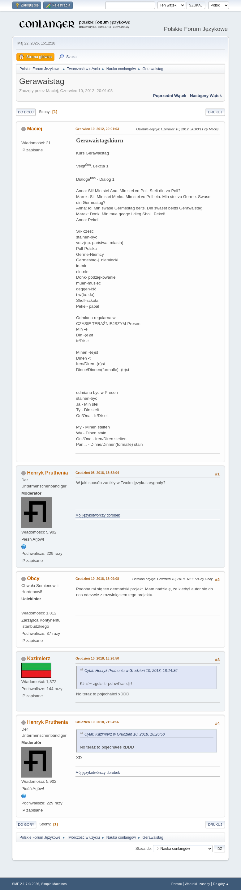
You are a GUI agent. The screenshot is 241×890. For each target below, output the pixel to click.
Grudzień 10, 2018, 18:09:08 (97, 578)
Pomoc (176, 884)
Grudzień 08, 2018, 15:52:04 (97, 473)
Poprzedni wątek (169, 95)
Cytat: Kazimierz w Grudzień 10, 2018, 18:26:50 (124, 734)
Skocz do (143, 848)
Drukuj (215, 112)
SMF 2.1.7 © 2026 (25, 884)
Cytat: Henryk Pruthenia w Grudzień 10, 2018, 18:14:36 (131, 671)
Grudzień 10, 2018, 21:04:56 (97, 722)
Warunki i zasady (197, 884)
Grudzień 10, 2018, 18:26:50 (97, 658)
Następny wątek (206, 95)
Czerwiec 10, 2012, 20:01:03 (97, 129)
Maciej (34, 128)
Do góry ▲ (221, 884)
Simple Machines (54, 884)
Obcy (33, 578)
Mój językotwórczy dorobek (97, 515)
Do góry (26, 824)
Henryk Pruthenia (47, 472)
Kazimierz (38, 658)
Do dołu (26, 112)
